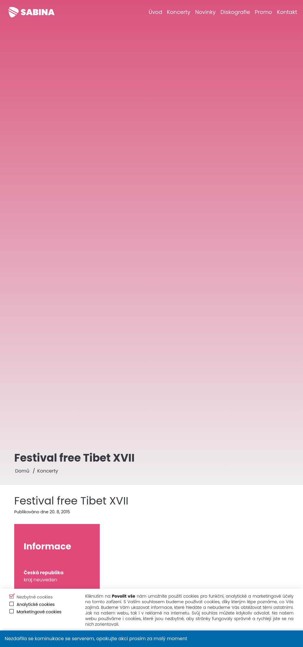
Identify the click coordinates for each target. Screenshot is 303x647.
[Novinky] (205, 12)
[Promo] (263, 12)
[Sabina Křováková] (31, 12)
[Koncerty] (178, 12)
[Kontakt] (287, 12)
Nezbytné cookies (35, 597)
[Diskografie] (235, 12)
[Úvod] (155, 12)
